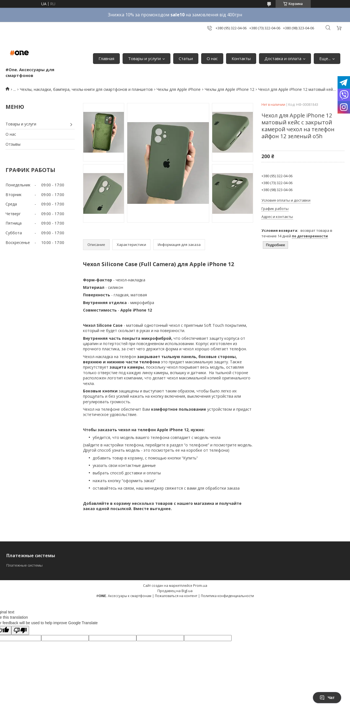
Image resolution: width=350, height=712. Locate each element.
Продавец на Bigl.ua (175, 590)
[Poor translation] (20, 630)
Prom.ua (200, 585)
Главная (106, 58)
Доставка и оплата (283, 58)
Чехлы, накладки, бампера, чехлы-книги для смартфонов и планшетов (86, 89)
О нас (212, 58)
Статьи (186, 58)
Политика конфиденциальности (227, 595)
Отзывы (13, 144)
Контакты (241, 58)
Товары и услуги (144, 58)
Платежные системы (24, 565)
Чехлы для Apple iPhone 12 (229, 89)
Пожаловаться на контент (176, 595)
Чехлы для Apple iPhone (179, 89)
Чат (327, 697)
